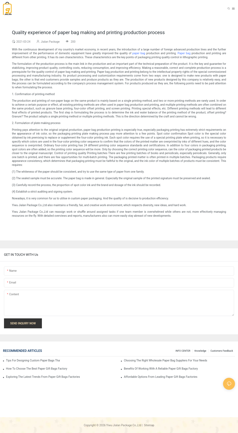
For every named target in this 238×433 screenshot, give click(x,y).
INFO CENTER (183, 350)
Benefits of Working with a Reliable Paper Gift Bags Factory (161, 368)
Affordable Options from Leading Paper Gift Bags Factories (160, 376)
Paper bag (184, 53)
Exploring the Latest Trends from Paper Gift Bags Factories (43, 376)
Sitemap (148, 425)
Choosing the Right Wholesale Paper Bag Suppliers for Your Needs (165, 360)
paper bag (138, 53)
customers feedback (221, 350)
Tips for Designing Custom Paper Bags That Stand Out (33, 360)
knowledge (200, 350)
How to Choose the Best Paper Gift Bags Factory (36, 368)
